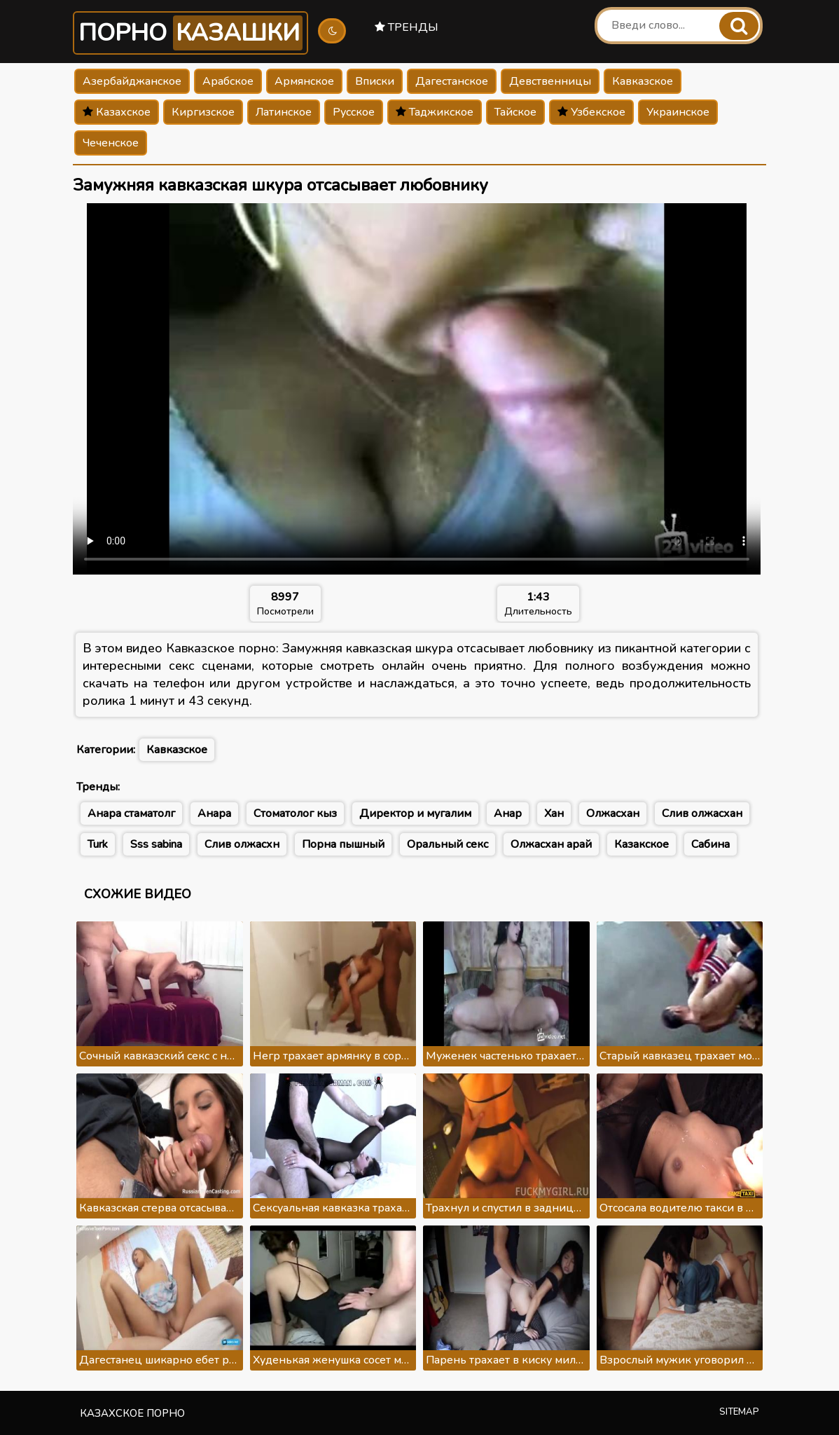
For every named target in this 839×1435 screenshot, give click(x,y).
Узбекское (591, 112)
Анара (214, 813)
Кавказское (642, 81)
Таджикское (434, 112)
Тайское (515, 112)
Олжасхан (612, 813)
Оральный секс (447, 844)
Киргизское (203, 112)
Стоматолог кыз (295, 813)
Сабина (710, 844)
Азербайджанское (132, 81)
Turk (98, 844)
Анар (508, 813)
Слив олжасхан (702, 813)
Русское (354, 112)
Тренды (406, 27)
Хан (554, 813)
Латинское (284, 112)
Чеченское (111, 143)
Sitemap (739, 1412)
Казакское (641, 844)
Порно (190, 32)
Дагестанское (451, 81)
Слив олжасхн (241, 844)
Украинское (677, 112)
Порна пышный (343, 844)
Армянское (304, 81)
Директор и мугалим (415, 813)
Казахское (117, 112)
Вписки (374, 81)
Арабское (228, 81)
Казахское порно (132, 1413)
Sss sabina (156, 844)
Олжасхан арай (551, 844)
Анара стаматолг (131, 813)
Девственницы (550, 81)
